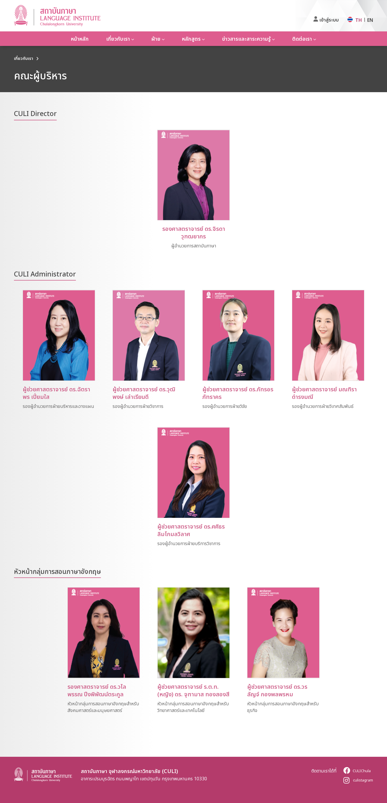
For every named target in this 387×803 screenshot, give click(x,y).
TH (358, 20)
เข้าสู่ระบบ (329, 20)
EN (370, 20)
